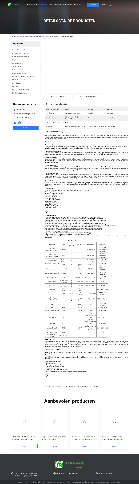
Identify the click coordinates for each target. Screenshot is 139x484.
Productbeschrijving (87, 96)
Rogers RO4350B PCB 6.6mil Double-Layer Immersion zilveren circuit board (113, 438)
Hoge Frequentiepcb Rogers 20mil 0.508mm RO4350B (54, 438)
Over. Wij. (35, 5)
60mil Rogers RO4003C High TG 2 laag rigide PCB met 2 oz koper (24, 438)
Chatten (93, 5)
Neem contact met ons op (74, 5)
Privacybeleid (27, 482)
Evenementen (53, 5)
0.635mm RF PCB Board (89, 386)
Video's (61, 5)
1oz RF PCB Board (55, 386)
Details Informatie (58, 96)
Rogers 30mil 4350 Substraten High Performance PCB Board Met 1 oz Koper (84, 438)
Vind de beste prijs (98, 86)
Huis (29, 5)
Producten (43, 5)
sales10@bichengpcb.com (25, 114)
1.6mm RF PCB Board (71, 386)
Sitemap (19, 482)
